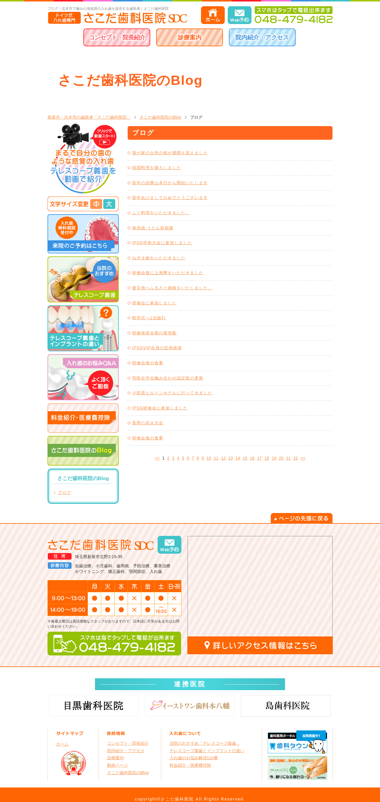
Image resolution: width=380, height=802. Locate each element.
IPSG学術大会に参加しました (162, 242)
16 (252, 458)
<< (157, 458)
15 (245, 458)
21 (288, 458)
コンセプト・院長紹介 (117, 37)
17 (259, 458)
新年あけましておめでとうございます (170, 197)
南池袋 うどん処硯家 (153, 227)
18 (267, 458)
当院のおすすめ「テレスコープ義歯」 (205, 743)
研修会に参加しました (154, 303)
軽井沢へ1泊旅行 (149, 317)
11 (216, 458)
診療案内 (190, 37)
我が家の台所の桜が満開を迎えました (170, 152)
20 (281, 458)
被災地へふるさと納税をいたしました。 (172, 287)
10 (209, 458)
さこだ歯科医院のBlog (160, 117)
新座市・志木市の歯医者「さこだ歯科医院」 (89, 117)
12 (223, 458)
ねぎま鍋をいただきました (159, 257)
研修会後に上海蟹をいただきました (167, 272)
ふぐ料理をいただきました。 (161, 212)
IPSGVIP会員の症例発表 (157, 347)
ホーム (62, 744)
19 (274, 458)
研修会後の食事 (147, 362)
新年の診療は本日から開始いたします (170, 182)
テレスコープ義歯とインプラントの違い (207, 750)
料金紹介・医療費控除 (190, 765)
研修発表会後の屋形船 (154, 333)
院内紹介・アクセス (262, 37)
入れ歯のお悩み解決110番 (194, 757)
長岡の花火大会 (147, 422)
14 (237, 458)
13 (230, 458)
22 (295, 458)
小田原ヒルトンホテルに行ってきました (172, 392)
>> (302, 458)
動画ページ (117, 765)
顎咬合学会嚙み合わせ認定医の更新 (167, 378)
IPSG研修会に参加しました (160, 408)
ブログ (64, 492)
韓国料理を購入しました (156, 167)
